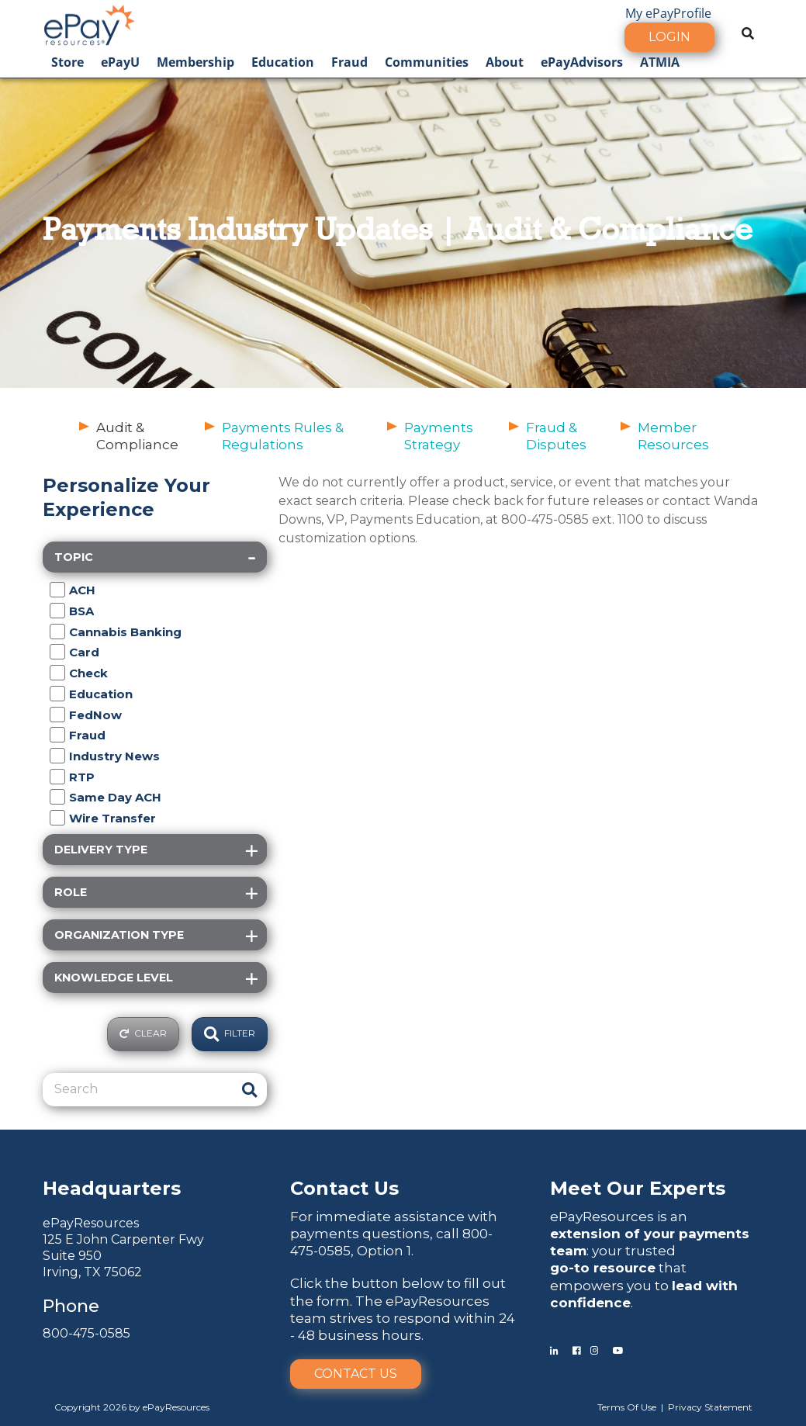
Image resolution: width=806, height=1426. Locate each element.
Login (669, 36)
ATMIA (660, 62)
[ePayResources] (89, 23)
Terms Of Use (626, 1407)
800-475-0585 (86, 1333)
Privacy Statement (710, 1407)
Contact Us (355, 1373)
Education (282, 62)
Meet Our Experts (637, 1188)
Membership (195, 62)
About (505, 62)
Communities (427, 62)
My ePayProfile (668, 13)
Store (67, 62)
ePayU (120, 62)
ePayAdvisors (582, 62)
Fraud (349, 62)
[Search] (139, 1089)
